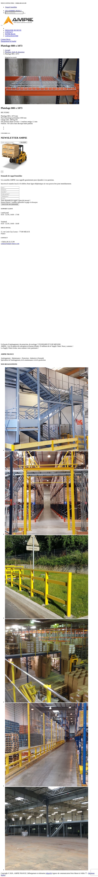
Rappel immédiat (11, 7)
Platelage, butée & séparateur (14, 52)
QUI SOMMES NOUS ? (13, 11)
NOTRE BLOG (10, 34)
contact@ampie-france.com (10, 244)
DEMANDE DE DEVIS (13, 30)
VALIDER (23, 142)
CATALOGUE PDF (11, 36)
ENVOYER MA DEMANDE (10, 204)
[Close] (2, 172)
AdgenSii (49, 873)
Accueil (7, 50)
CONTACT (9, 32)
